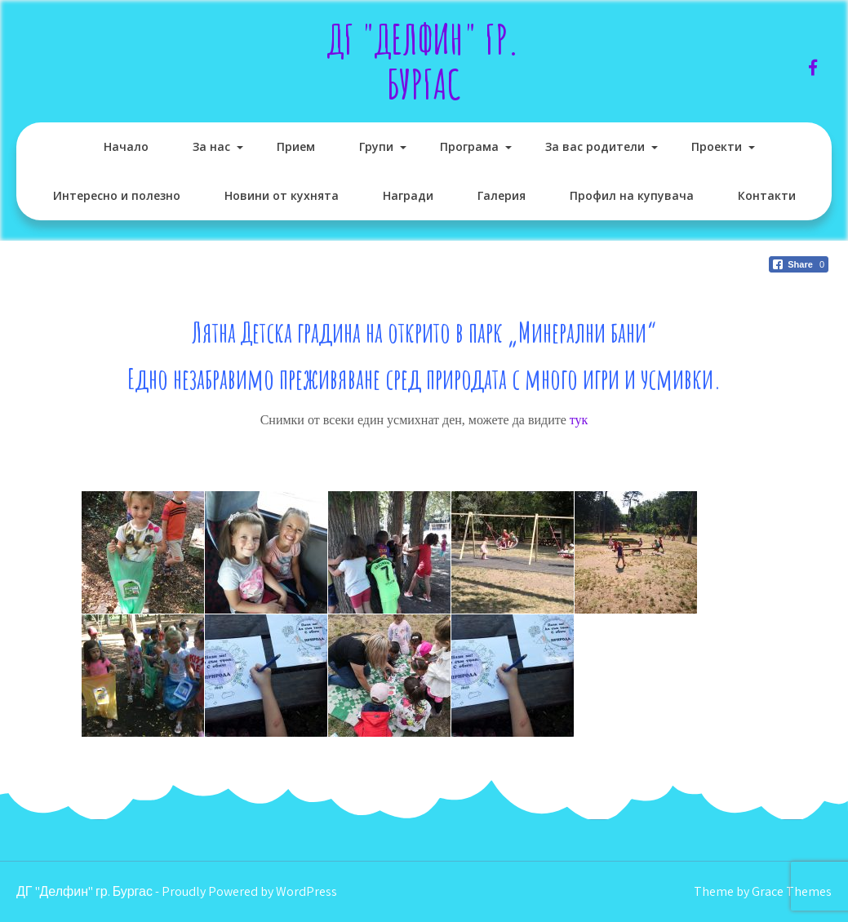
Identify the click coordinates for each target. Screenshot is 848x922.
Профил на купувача (632, 195)
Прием (296, 146)
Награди (408, 195)
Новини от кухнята (281, 195)
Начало (126, 146)
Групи (376, 146)
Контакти (767, 195)
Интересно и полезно (116, 195)
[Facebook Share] (798, 264)
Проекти (716, 146)
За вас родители (595, 146)
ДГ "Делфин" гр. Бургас (424, 61)
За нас (211, 146)
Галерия (501, 195)
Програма (469, 146)
